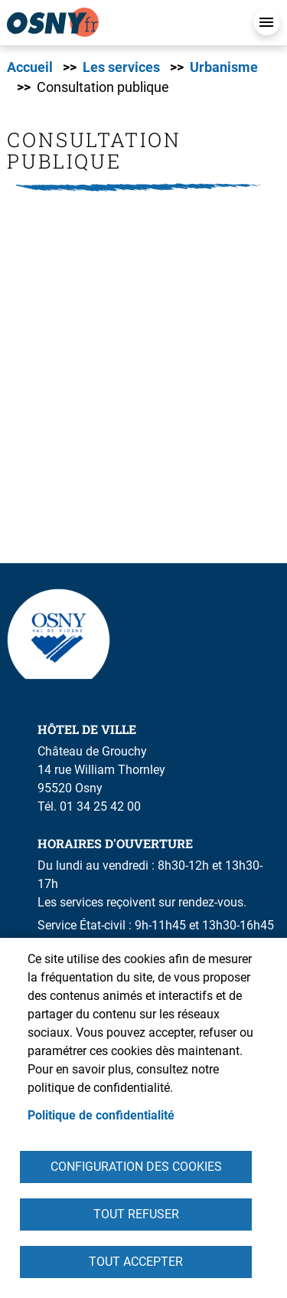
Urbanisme (224, 67)
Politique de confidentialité (101, 1115)
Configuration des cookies (136, 1166)
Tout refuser (136, 1214)
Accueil (30, 67)
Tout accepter (136, 1261)
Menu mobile (266, 21)
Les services (121, 67)
